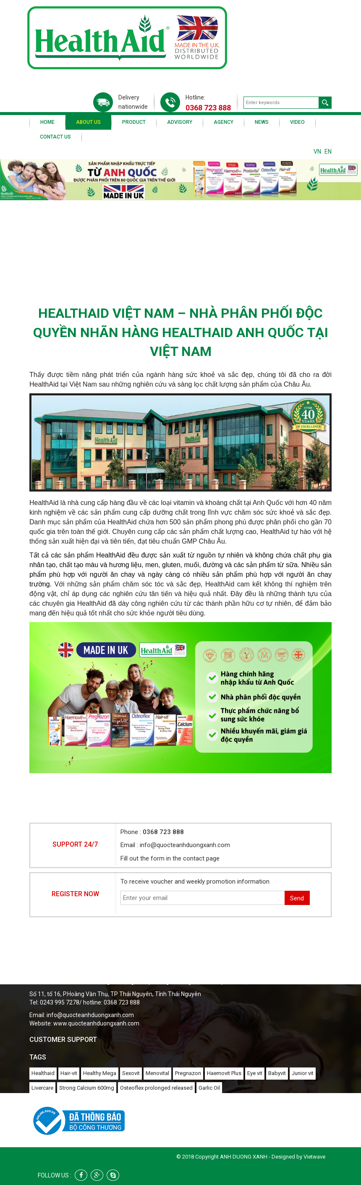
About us (88, 122)
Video (297, 122)
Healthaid (43, 1073)
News (262, 122)
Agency (223, 122)
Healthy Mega (99, 1073)
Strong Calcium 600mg (86, 1088)
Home (47, 122)
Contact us (55, 137)
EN (328, 151)
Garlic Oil (209, 1088)
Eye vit (254, 1073)
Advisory (179, 122)
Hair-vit (68, 1073)
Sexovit (131, 1073)
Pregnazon (188, 1073)
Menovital (157, 1073)
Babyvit (277, 1073)
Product (134, 122)
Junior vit (303, 1073)
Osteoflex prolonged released (156, 1088)
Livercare (42, 1088)
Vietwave (314, 1157)
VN (317, 151)
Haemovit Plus (224, 1073)
